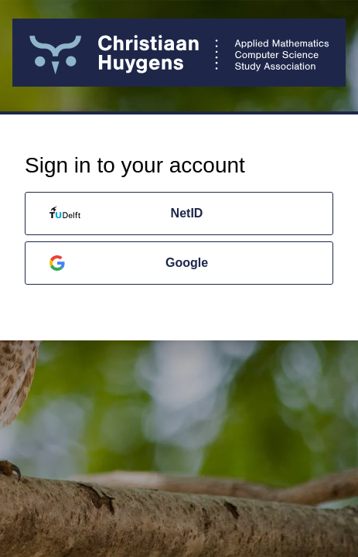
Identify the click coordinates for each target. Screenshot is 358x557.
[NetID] (179, 213)
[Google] (179, 263)
